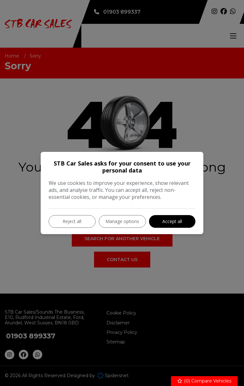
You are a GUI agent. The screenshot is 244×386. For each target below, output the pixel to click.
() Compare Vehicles (204, 381)
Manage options (122, 221)
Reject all (72, 221)
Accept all (172, 221)
